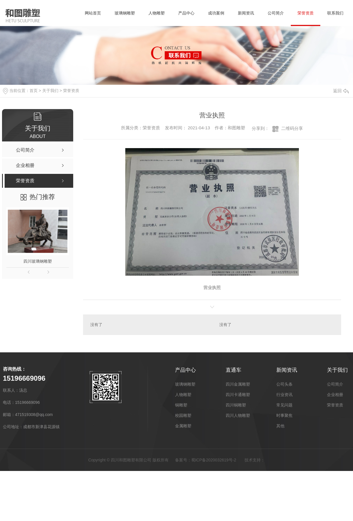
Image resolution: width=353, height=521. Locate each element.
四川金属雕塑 (238, 384)
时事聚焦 (284, 415)
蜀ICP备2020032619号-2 (213, 460)
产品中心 (186, 13)
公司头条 (284, 384)
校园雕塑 (183, 415)
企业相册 (335, 394)
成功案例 (216, 13)
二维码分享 (292, 128)
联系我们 (335, 13)
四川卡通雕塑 (238, 394)
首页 (34, 90)
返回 (341, 90)
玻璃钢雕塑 (125, 13)
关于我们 (50, 90)
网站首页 (93, 13)
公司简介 (276, 13)
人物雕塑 (156, 13)
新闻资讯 (246, 13)
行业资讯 (284, 394)
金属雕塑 (183, 426)
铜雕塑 (181, 405)
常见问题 (284, 405)
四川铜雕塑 (236, 405)
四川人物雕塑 (238, 415)
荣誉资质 (305, 13)
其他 (280, 426)
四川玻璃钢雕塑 (37, 261)
